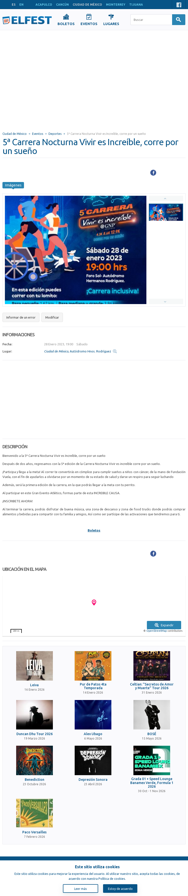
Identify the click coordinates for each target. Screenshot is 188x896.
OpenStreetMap (156, 630)
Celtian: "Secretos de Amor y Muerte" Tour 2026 (152, 686)
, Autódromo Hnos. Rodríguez (77, 351)
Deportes (54, 133)
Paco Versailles (34, 832)
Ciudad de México (14, 133)
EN (21, 4)
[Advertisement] (46, 79)
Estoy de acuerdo (120, 888)
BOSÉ (151, 734)
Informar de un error (20, 317)
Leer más (80, 888)
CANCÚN (62, 4)
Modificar (52, 317)
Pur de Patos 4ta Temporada (93, 686)
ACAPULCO (43, 4)
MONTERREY (115, 4)
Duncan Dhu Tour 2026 (34, 734)
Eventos (37, 133)
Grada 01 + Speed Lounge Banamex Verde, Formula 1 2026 (151, 782)
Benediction (34, 780)
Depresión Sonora (93, 780)
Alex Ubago (93, 734)
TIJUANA (136, 4)
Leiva (34, 685)
